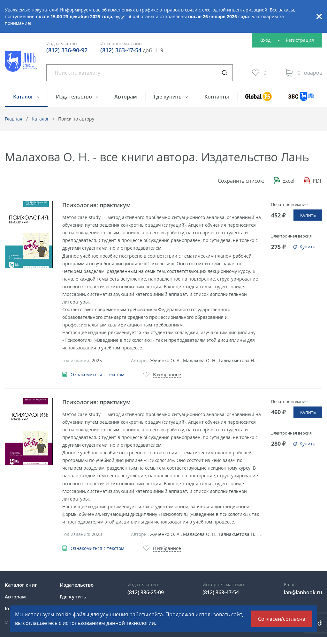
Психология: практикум (96, 205)
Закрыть (319, 16)
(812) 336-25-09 (145, 592)
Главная (13, 119)
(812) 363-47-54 (120, 50)
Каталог (23, 96)
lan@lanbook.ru (303, 592)
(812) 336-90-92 (66, 50)
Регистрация (300, 40)
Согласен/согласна (281, 618)
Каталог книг (21, 585)
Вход (265, 40)
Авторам (125, 96)
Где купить (168, 96)
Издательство (74, 96)
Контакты (216, 96)
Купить (308, 215)
